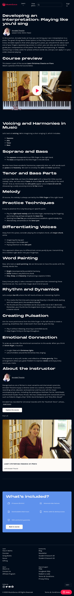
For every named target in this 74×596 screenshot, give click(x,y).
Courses (5, 553)
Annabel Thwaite (18, 31)
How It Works (7, 551)
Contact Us (6, 571)
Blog (40, 551)
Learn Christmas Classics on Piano (20, 464)
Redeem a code (44, 574)
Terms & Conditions (46, 576)
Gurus (4, 558)
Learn (23, 3)
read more (7, 404)
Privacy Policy (44, 579)
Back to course (14, 527)
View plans (33, 5)
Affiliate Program (8, 574)
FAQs (40, 569)
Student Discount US (47, 558)
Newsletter (43, 553)
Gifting (5, 561)
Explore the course (12, 410)
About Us (5, 569)
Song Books (7, 556)
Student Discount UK (47, 556)
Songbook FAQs (44, 571)
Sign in (68, 5)
